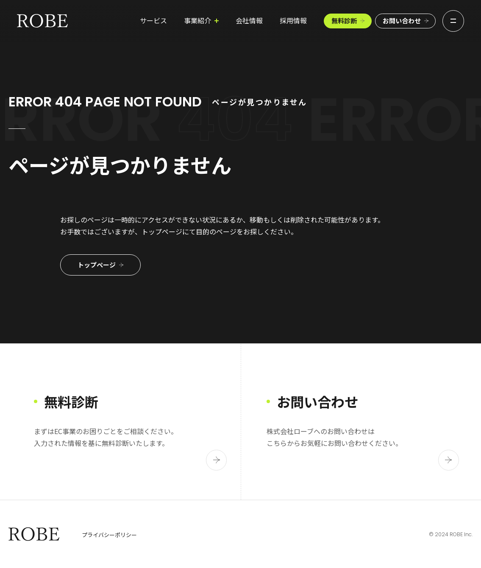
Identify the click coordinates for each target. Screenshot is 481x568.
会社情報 (234, 22)
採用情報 (278, 22)
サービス (138, 22)
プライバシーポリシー (109, 535)
